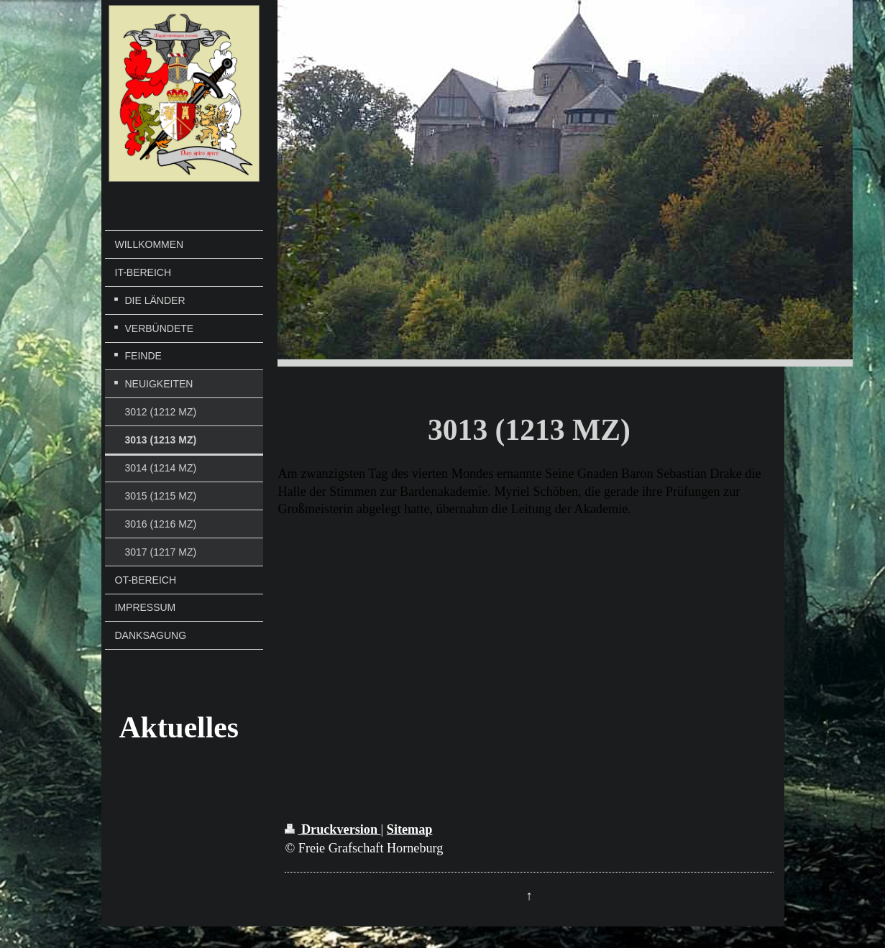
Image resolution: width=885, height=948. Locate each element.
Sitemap (410, 829)
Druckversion (332, 829)
